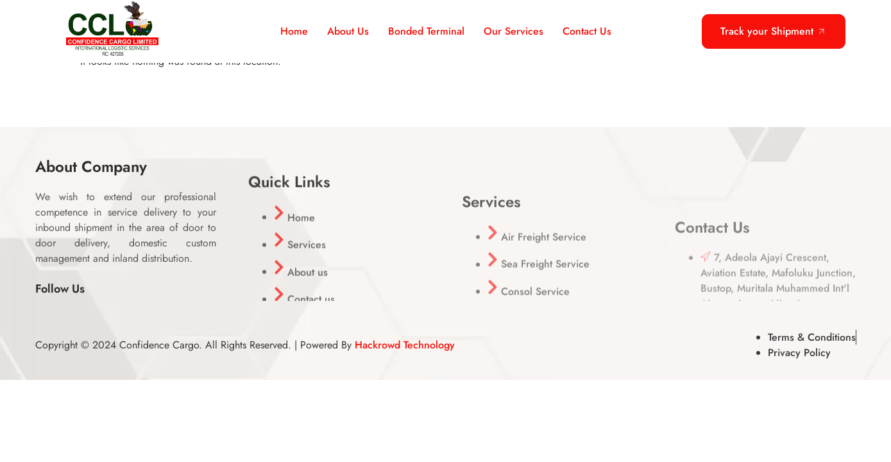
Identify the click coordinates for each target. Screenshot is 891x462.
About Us (348, 31)
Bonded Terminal (426, 31)
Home (294, 31)
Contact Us (587, 31)
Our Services (513, 31)
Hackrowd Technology (405, 345)
